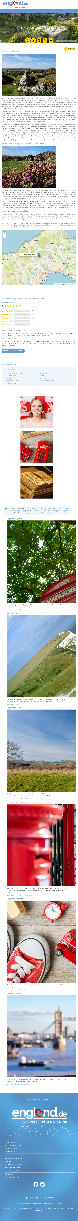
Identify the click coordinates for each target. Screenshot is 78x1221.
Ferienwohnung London (12, 1168)
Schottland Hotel (9, 1152)
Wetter (74, 130)
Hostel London (9, 1161)
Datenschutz (69, 1208)
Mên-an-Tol (45, 376)
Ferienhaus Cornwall (11, 1148)
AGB (46, 1208)
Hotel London (8, 1155)
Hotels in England (39, 508)
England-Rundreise (49, 513)
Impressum (39, 1210)
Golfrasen (32, 106)
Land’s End (44, 373)
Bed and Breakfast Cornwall (13, 1177)
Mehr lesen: (17, 610)
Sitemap (40, 1208)
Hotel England (8, 1174)
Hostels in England (40, 511)
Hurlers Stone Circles (12, 380)
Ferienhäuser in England (58, 508)
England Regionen (14, 518)
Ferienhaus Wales (10, 1142)
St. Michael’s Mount (47, 380)
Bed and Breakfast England (13, 1145)
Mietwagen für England (59, 511)
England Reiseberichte (16, 993)
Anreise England (14, 613)
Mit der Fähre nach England (13, 1164)
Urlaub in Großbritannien (17, 802)
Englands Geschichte (15, 707)
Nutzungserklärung (56, 1208)
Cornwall (28, 192)
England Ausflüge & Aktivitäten (14, 1171)
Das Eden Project (11, 376)
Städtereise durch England (13, 1158)
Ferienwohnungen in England (18, 511)
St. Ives (53, 190)
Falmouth (9, 378)
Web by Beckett (29, 1208)
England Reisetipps (15, 898)
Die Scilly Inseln (11, 383)
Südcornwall (69, 98)
